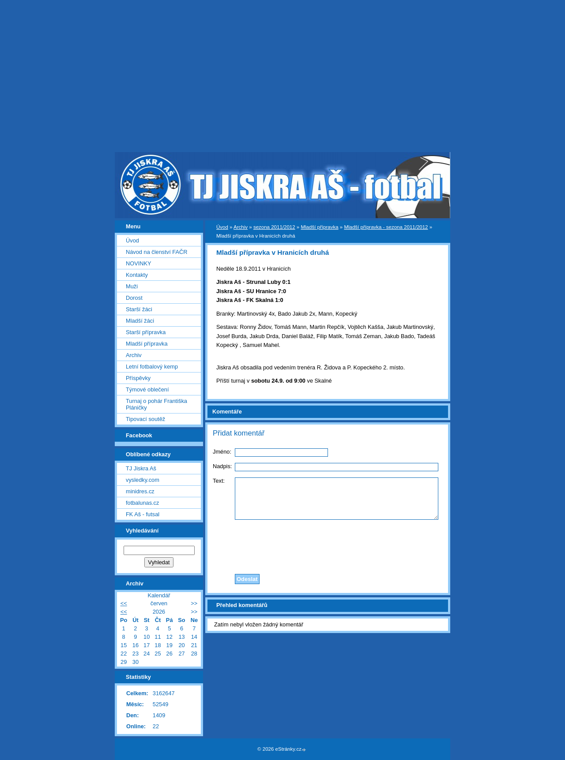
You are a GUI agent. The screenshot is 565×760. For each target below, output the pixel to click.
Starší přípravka (146, 332)
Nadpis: (222, 466)
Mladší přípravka (319, 227)
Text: (219, 480)
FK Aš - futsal (142, 514)
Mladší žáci (140, 320)
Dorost (134, 297)
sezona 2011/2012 (274, 227)
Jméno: (222, 451)
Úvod (222, 227)
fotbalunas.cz (142, 502)
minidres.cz (140, 491)
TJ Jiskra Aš (141, 468)
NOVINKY (138, 263)
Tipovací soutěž (145, 419)
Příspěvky (138, 378)
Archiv (241, 227)
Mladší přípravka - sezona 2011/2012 (386, 227)
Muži (132, 286)
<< (124, 603)
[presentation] (328, 544)
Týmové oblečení (147, 389)
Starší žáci (139, 309)
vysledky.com (142, 480)
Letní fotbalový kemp (152, 366)
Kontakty (137, 275)
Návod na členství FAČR (156, 252)
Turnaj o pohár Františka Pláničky (156, 404)
